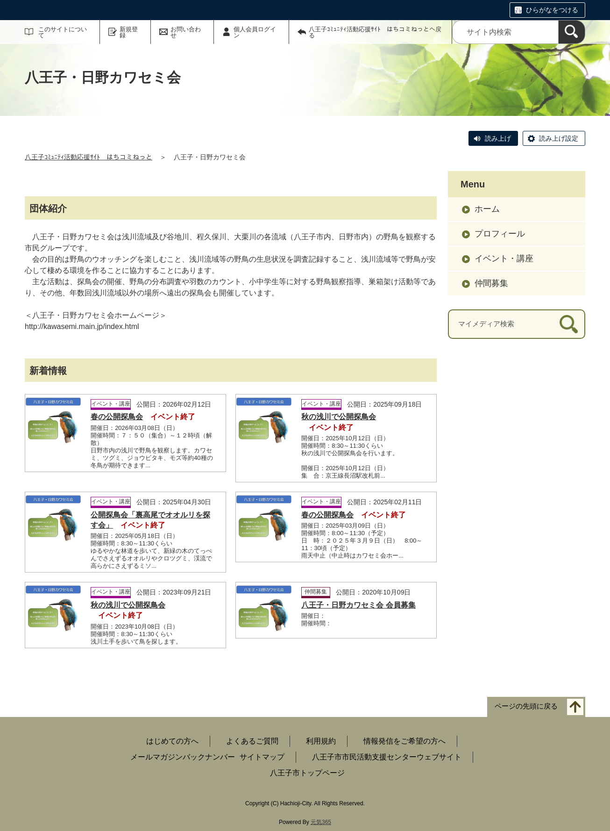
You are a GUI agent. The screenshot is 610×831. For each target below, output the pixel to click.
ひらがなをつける (552, 10)
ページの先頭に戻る (526, 706)
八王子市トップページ (307, 773)
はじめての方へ (172, 741)
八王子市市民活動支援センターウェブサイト (386, 757)
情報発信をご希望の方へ (404, 741)
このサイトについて (62, 32)
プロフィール (500, 233)
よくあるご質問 (252, 741)
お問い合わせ (185, 32)
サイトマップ (262, 757)
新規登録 (129, 32)
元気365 (321, 822)
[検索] (571, 32)
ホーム (487, 209)
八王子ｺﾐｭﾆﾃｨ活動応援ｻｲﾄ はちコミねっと (88, 157)
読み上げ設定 (558, 138)
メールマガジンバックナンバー (182, 757)
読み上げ (498, 138)
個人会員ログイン (255, 32)
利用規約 (321, 741)
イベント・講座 (504, 258)
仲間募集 (491, 283)
